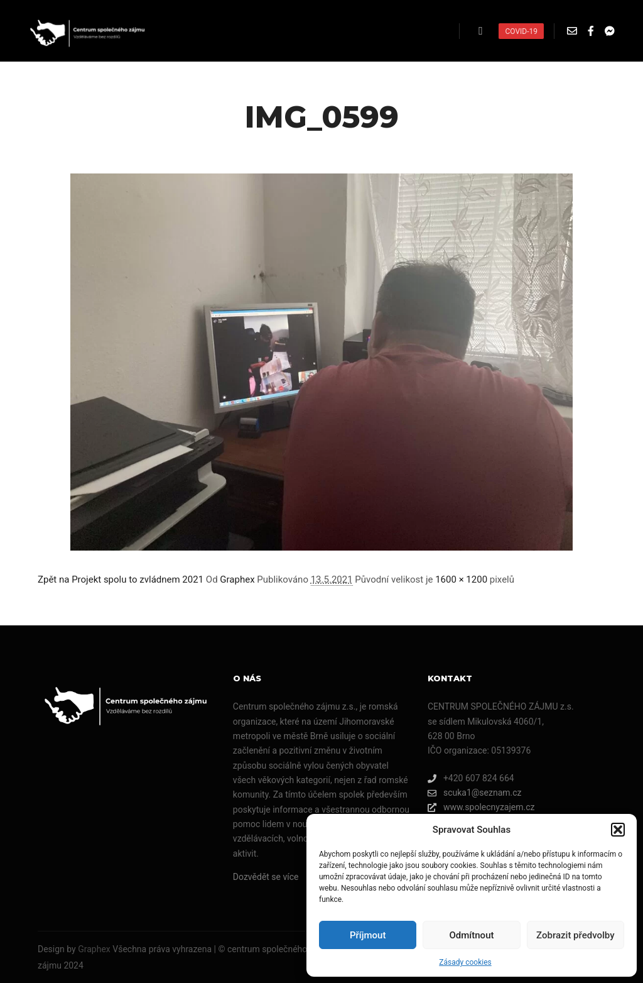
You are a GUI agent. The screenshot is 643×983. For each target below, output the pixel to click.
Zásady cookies (465, 962)
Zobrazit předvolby (575, 935)
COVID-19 (521, 31)
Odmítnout (472, 935)
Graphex (237, 579)
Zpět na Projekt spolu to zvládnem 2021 (120, 579)
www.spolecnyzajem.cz (481, 807)
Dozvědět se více (266, 877)
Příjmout (368, 935)
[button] (618, 829)
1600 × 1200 (461, 579)
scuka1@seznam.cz (475, 793)
